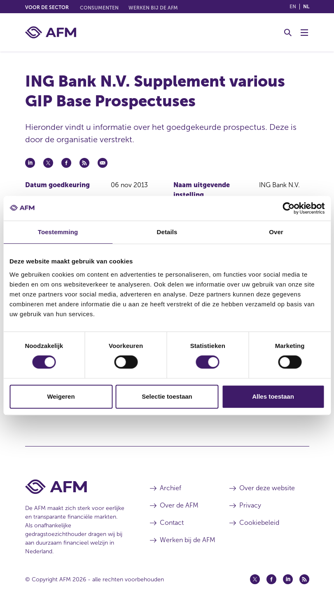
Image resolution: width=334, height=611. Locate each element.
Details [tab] (167, 231)
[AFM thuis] (50, 32)
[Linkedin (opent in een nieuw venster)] (288, 579)
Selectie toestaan (167, 396)
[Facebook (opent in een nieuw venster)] (271, 579)
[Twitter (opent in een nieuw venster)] (255, 579)
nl (306, 6)
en (293, 6)
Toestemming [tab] (58, 231)
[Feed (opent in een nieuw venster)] (304, 579)
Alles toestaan (273, 396)
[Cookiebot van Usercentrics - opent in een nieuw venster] (288, 208)
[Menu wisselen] (304, 33)
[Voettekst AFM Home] (75, 486)
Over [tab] (276, 231)
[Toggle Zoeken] (288, 33)
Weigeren (61, 396)
